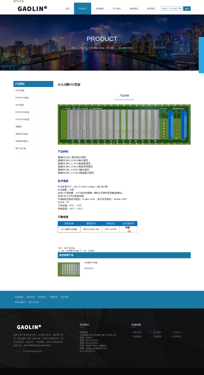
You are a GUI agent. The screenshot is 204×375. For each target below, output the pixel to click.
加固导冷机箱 (20, 134)
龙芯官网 (64, 297)
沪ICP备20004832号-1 (33, 351)
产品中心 (83, 48)
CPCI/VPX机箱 (21, 112)
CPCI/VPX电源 (21, 119)
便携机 (17, 126)
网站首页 (136, 332)
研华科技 (42, 297)
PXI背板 (110, 48)
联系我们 (176, 336)
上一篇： (68, 251)
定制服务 (156, 336)
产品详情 (124, 95)
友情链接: (19, 297)
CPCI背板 (19, 90)
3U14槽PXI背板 (125, 48)
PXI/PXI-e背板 (97, 48)
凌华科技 (31, 297)
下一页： (87, 251)
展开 (201, 54)
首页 (73, 48)
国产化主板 (18, 1)
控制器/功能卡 (21, 141)
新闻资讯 (136, 336)
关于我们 (156, 332)
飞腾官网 (53, 297)
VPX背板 (18, 105)
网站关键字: (20, 302)
